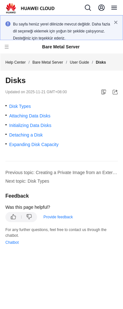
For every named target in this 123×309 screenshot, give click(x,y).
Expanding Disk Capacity (34, 144)
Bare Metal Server (47, 62)
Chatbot (12, 242)
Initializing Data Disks (30, 125)
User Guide (79, 62)
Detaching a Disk (26, 134)
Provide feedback (58, 217)
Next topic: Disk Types (27, 181)
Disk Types (20, 106)
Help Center (15, 62)
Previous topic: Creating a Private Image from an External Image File (61, 172)
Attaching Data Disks (29, 115)
